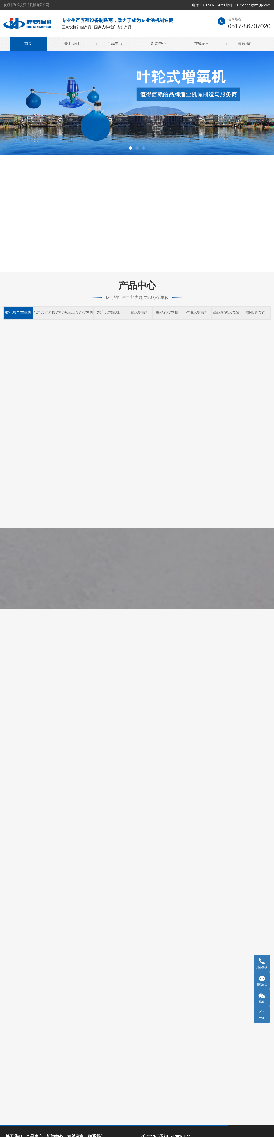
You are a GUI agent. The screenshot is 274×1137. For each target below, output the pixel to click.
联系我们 (245, 43)
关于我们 (71, 43)
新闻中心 (158, 43)
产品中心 (115, 43)
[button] (130, 148)
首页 (28, 43)
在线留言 (201, 43)
